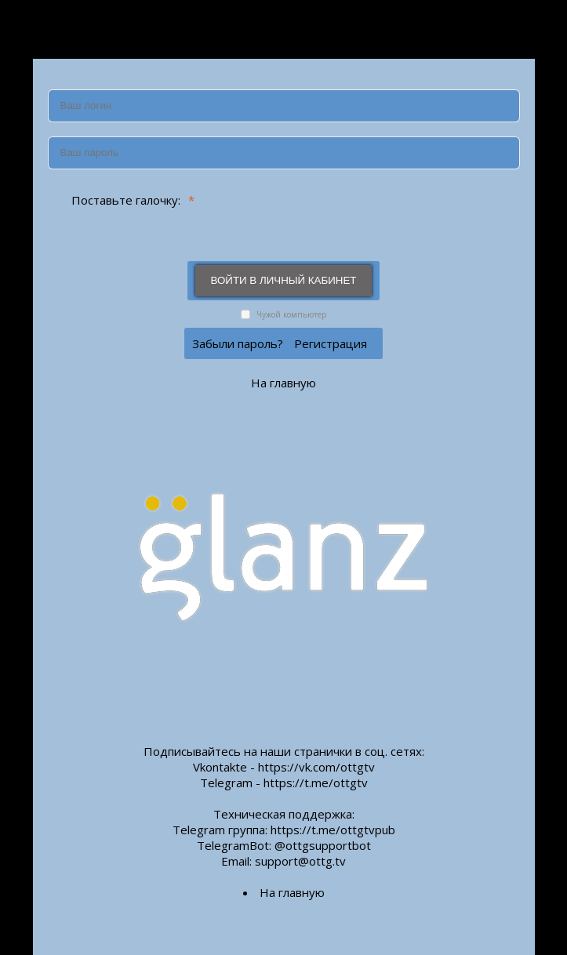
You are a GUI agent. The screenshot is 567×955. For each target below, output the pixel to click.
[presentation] (362, 214)
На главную (283, 382)
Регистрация (330, 343)
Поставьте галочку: (120, 200)
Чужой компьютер (290, 314)
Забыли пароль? (237, 343)
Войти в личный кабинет (284, 280)
